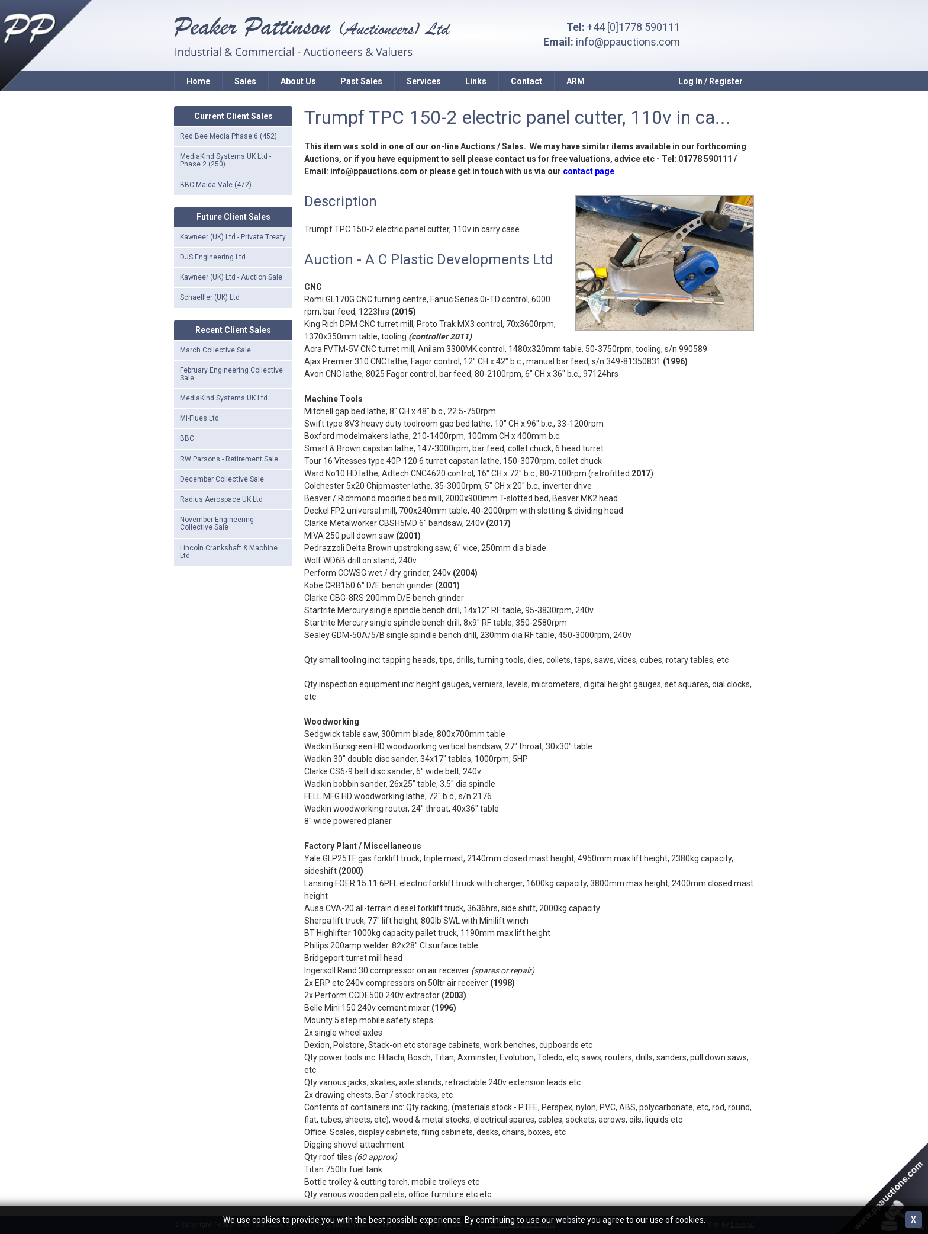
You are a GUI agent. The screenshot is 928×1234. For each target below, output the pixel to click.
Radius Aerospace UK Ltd (221, 499)
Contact (526, 81)
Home (198, 81)
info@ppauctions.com (628, 42)
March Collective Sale (215, 350)
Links (475, 81)
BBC (187, 438)
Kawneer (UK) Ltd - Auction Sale (231, 277)
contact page (588, 171)
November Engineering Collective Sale (217, 523)
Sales (245, 81)
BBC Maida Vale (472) (216, 185)
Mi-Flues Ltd (199, 418)
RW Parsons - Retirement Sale (229, 459)
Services (424, 81)
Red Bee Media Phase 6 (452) (228, 136)
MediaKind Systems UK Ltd (224, 398)
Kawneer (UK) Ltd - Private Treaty (233, 237)
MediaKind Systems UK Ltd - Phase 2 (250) (225, 160)
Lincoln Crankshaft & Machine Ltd (229, 552)
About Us (298, 81)
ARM (575, 81)
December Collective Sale (222, 479)
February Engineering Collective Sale (231, 374)
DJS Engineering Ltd (213, 257)
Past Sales (361, 81)
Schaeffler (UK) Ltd (210, 297)
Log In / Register (710, 81)
